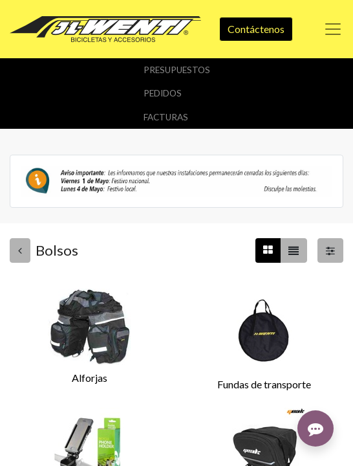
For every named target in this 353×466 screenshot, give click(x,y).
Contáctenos (256, 29)
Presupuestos (177, 70)
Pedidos (163, 93)
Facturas (166, 117)
